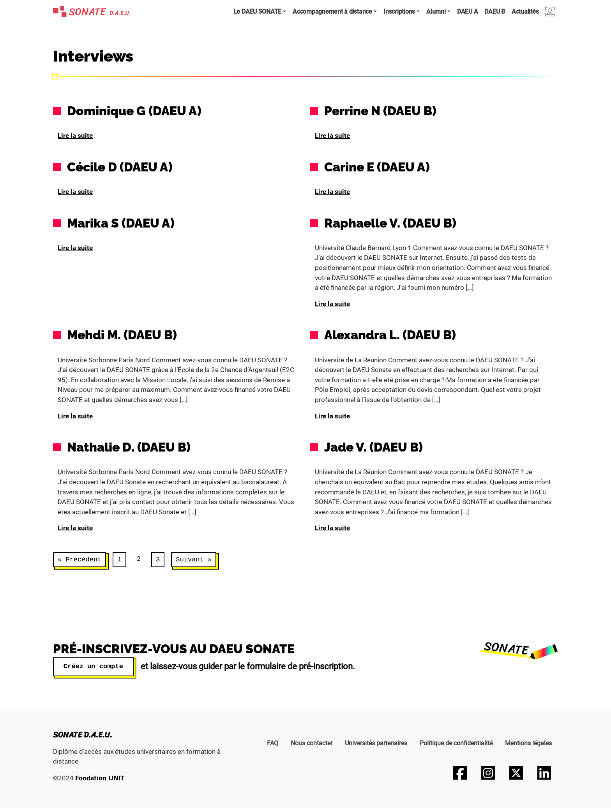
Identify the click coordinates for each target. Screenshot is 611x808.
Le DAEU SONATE (257, 11)
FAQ (272, 743)
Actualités (525, 11)
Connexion (549, 11)
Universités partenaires (376, 743)
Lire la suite (75, 135)
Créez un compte (93, 666)
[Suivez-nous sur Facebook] (460, 773)
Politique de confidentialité (456, 743)
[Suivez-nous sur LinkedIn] (544, 773)
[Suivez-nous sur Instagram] (488, 773)
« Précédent (79, 559)
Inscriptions (399, 11)
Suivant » (194, 559)
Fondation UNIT (99, 778)
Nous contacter (311, 743)
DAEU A (467, 11)
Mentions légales (528, 743)
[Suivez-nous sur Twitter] (516, 773)
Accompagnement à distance (332, 11)
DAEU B (494, 11)
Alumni (436, 11)
